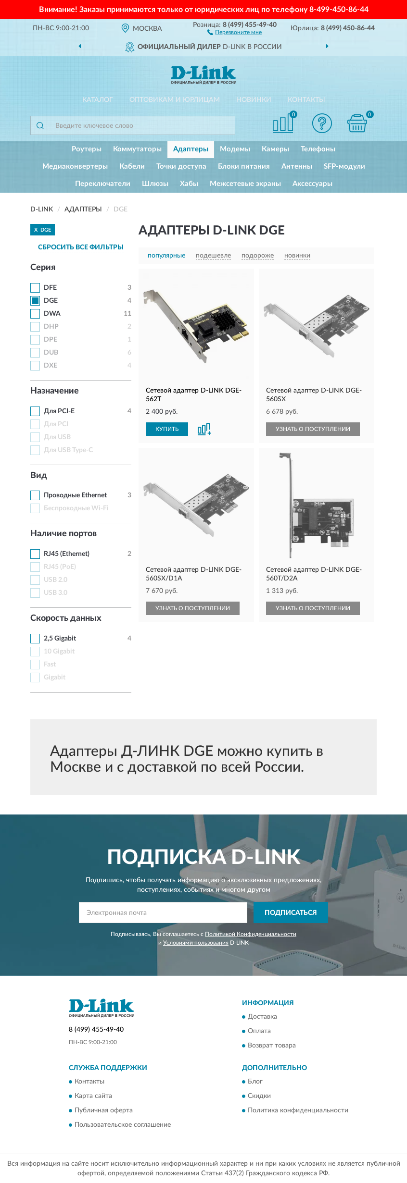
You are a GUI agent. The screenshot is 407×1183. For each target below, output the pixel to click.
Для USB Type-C (68, 450)
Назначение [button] (54, 391)
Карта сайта (93, 1096)
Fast (50, 664)
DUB (51, 352)
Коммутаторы (137, 149)
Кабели (132, 166)
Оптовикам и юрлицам (174, 100)
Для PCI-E (59, 411)
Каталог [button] (97, 100)
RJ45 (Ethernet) (66, 554)
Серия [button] (42, 267)
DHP (51, 326)
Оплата (259, 1031)
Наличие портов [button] (63, 534)
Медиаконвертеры (75, 166)
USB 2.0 (55, 580)
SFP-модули (344, 166)
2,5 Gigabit (60, 638)
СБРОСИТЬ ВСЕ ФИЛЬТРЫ (81, 247)
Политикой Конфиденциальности (250, 934)
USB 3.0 (55, 593)
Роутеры (87, 149)
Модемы (235, 149)
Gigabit (54, 677)
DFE (50, 287)
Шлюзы (155, 183)
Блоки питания (244, 166)
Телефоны (318, 149)
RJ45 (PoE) (60, 567)
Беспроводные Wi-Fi (76, 508)
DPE (50, 339)
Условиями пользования (196, 943)
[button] (234, 32)
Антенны (296, 166)
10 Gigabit (59, 651)
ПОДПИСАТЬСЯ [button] (291, 913)
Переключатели (102, 183)
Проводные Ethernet (75, 495)
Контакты (306, 100)
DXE (50, 365)
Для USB (57, 437)
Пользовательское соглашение (123, 1125)
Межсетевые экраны (245, 183)
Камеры (275, 149)
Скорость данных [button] (66, 618)
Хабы (189, 183)
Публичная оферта (104, 1111)
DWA (52, 313)
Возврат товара (272, 1045)
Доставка (262, 1016)
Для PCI (56, 424)
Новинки (253, 100)
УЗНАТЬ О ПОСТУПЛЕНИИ (313, 429)
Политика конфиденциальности (298, 1111)
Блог (255, 1082)
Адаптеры (190, 149)
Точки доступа (181, 166)
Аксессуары (312, 183)
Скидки (259, 1096)
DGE (51, 300)
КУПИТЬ (166, 429)
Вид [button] (38, 475)
